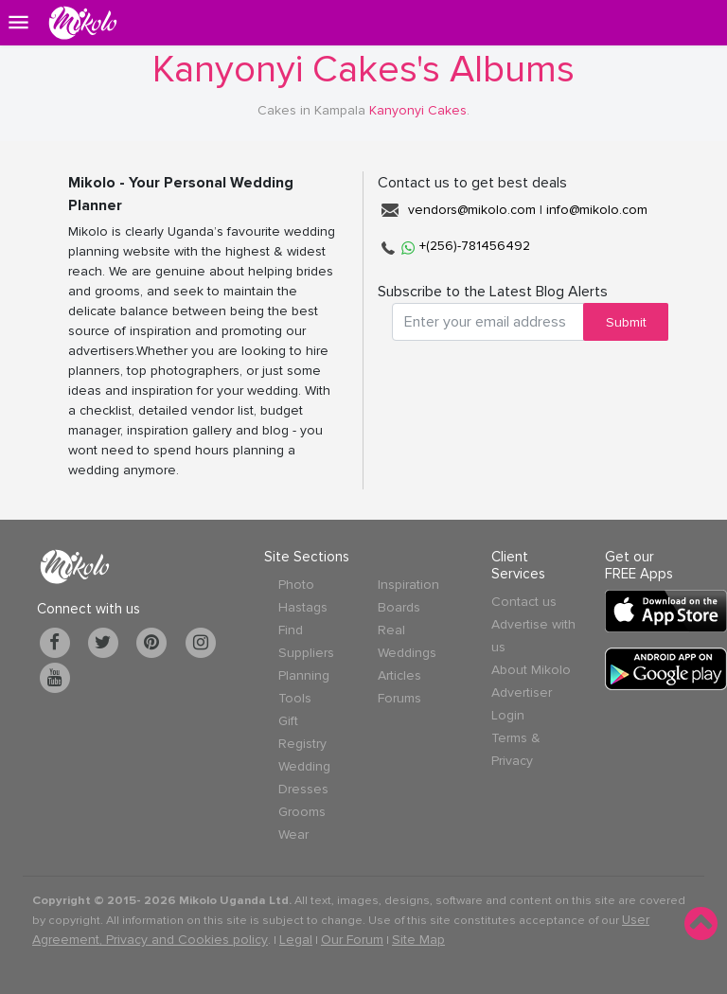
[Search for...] (488, 322)
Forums (399, 698)
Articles (399, 675)
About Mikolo (531, 670)
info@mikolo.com (596, 210)
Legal (295, 940)
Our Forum (352, 940)
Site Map (418, 940)
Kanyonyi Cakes (418, 110)
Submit (626, 322)
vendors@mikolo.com (472, 210)
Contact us (524, 602)
